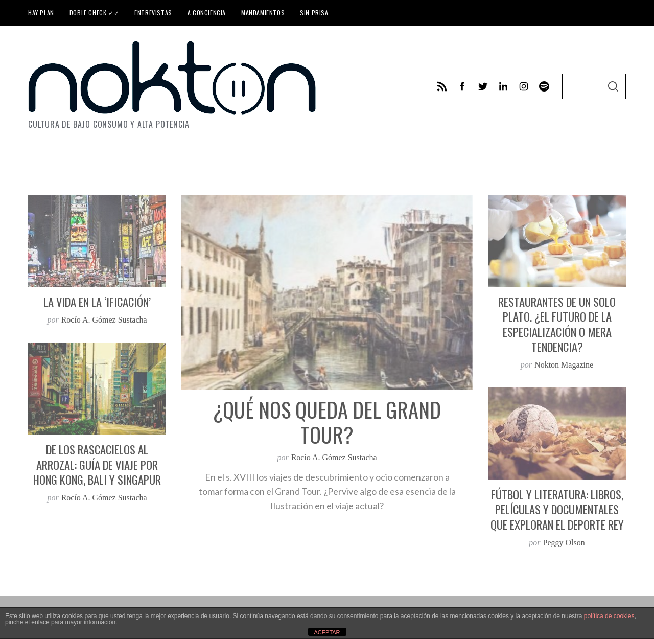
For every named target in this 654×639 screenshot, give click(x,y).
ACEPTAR (327, 632)
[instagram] (523, 86)
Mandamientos (263, 12)
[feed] (442, 86)
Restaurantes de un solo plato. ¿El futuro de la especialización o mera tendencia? (557, 324)
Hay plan (41, 12)
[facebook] (462, 86)
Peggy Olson (564, 542)
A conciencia (207, 12)
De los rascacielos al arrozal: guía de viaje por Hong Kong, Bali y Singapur (97, 464)
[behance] (544, 86)
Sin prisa (314, 12)
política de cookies (609, 616)
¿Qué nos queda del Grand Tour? (327, 422)
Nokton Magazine (563, 364)
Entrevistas (153, 12)
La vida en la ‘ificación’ (97, 301)
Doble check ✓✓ (94, 12)
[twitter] (483, 86)
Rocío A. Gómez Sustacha (334, 457)
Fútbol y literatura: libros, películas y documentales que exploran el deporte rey (557, 509)
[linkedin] (503, 86)
